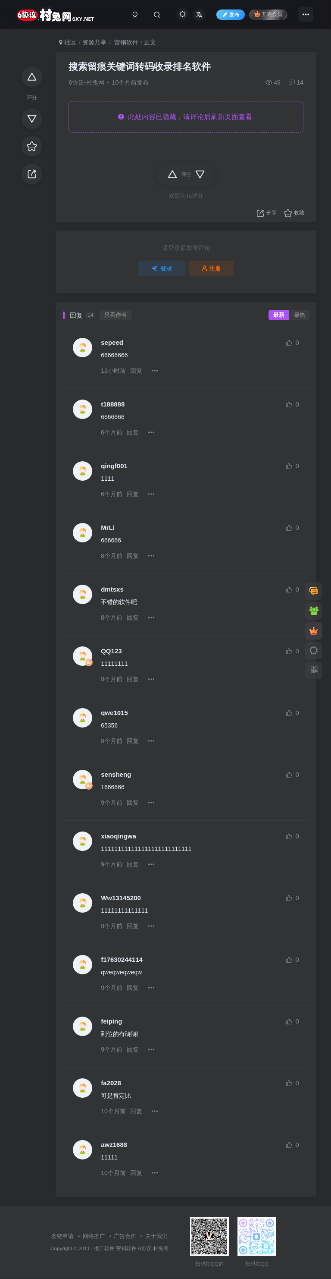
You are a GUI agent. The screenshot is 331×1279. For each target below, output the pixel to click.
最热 (299, 315)
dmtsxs (112, 589)
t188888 (113, 404)
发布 (231, 15)
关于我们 (156, 1236)
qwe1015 (114, 712)
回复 (136, 370)
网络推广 (94, 1236)
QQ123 (111, 651)
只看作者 (115, 315)
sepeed (112, 342)
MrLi (108, 527)
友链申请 (62, 1236)
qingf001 (114, 465)
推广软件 (104, 1248)
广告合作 (125, 1236)
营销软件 (125, 42)
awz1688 (114, 1144)
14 (295, 82)
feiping (111, 1021)
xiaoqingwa (118, 836)
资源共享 (94, 42)
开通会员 (268, 14)
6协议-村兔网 (86, 82)
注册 (212, 268)
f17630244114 (122, 959)
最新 (278, 315)
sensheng (116, 774)
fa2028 (111, 1083)
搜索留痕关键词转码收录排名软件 (140, 66)
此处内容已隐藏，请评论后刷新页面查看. (186, 116)
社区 (67, 42)
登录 (161, 268)
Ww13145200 (121, 897)
